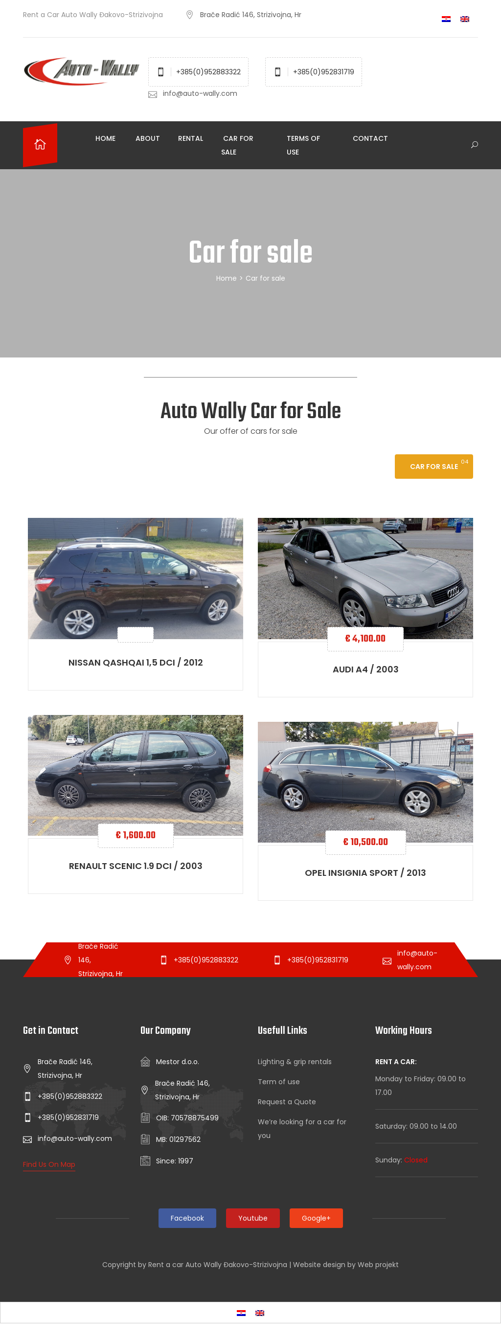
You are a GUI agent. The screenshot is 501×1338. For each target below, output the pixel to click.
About (147, 138)
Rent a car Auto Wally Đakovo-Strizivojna (217, 1265)
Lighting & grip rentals (295, 1062)
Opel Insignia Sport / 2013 (365, 873)
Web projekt (378, 1265)
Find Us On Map (49, 1164)
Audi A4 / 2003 (366, 669)
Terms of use (303, 145)
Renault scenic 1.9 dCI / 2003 (136, 866)
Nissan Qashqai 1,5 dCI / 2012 (135, 662)
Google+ (316, 1218)
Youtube (253, 1218)
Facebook (187, 1218)
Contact (369, 138)
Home (104, 138)
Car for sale (237, 145)
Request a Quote (287, 1102)
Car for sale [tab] (434, 466)
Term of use (279, 1082)
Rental (190, 138)
